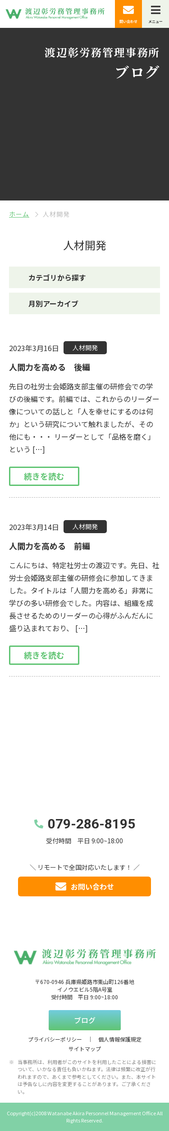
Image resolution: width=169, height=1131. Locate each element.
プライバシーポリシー (55, 1039)
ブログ (85, 1020)
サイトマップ (85, 1048)
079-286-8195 (91, 824)
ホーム (19, 213)
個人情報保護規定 (120, 1039)
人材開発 (85, 347)
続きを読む (44, 476)
